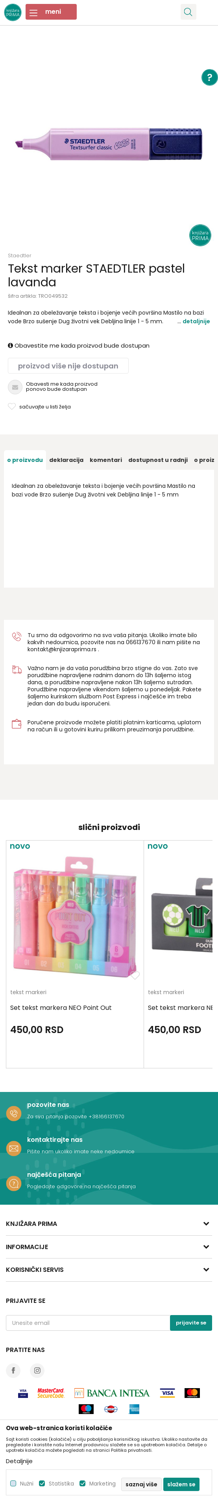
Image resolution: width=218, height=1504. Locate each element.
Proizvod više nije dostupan (68, 366)
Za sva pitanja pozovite (58, 1116)
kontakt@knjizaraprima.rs (62, 649)
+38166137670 (106, 1116)
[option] (109, 144)
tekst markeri (28, 992)
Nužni (26, 1483)
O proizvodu (25, 460)
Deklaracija (66, 460)
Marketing (102, 1483)
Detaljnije (196, 321)
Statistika (61, 1483)
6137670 (144, 642)
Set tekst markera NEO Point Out (61, 1008)
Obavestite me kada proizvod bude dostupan (79, 345)
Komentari (106, 460)
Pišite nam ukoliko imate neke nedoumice (81, 1151)
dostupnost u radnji (158, 460)
